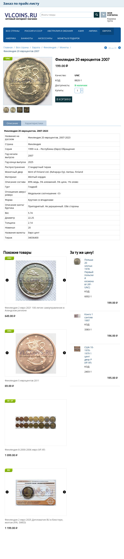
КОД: (58, 80)
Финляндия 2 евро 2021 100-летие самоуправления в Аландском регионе (34, 309)
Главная (8, 47)
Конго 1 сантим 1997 (88, 317)
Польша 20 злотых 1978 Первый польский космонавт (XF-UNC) (89, 273)
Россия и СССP (33, 31)
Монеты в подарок (68, 38)
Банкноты (27, 38)
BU (8, 470)
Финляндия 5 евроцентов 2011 (22, 380)
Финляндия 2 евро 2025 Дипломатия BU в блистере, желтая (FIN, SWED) (34, 521)
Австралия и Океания (60, 31)
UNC (8, 58)
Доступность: (62, 85)
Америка (11, 38)
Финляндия (50, 47)
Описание (12, 123)
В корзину (64, 99)
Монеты (64, 47)
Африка (93, 31)
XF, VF (10, 400)
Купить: (59, 90)
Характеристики (34, 123)
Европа (107, 31)
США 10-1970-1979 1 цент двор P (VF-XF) (89, 355)
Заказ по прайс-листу (21, 3)
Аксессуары (45, 38)
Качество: (60, 75)
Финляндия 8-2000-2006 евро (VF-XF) (25, 449)
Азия (81, 31)
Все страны (12, 31)
